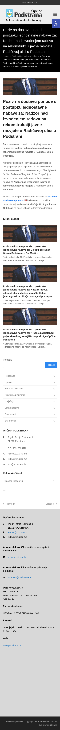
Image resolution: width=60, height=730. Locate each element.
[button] (56, 23)
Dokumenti (10, 414)
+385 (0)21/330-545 (17, 532)
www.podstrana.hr (12, 645)
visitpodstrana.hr (30, 2)
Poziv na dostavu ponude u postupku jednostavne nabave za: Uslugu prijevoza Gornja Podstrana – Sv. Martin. (26, 249)
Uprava (8, 382)
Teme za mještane (14, 388)
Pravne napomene (14, 721)
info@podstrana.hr (17, 464)
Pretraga (7, 359)
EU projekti (10, 420)
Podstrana (10, 376)
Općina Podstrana (42, 721)
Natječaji (9, 401)
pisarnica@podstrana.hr (20, 577)
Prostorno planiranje (15, 395)
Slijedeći (51, 504)
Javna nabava (12, 408)
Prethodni (9, 504)
